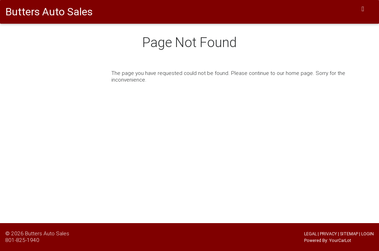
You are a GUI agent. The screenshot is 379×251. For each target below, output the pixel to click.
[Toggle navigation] (363, 9)
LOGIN (367, 233)
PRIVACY (328, 233)
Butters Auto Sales (47, 233)
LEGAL (310, 233)
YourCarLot (340, 240)
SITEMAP (349, 233)
